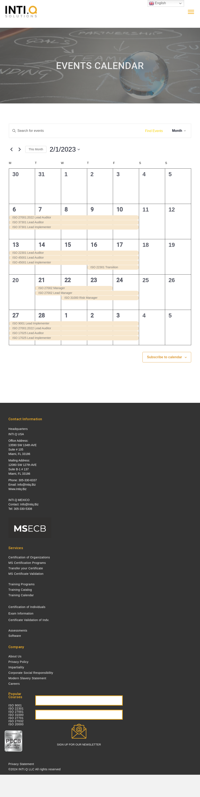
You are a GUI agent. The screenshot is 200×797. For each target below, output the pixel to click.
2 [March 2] (92, 315)
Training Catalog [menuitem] (20, 589)
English (157, 3)
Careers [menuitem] (14, 683)
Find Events (154, 131)
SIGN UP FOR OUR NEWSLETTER (79, 744)
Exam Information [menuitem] (20, 613)
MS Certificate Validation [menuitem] (25, 573)
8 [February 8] (66, 209)
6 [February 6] (14, 209)
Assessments (17, 630)
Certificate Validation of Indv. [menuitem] (28, 620)
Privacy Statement (21, 764)
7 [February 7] (40, 209)
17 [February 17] (119, 245)
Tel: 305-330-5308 (20, 508)
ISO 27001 (16, 711)
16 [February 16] (94, 245)
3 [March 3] (118, 315)
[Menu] (191, 12)
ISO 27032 (16, 721)
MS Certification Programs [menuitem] (27, 562)
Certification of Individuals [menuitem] (26, 607)
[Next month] (19, 149)
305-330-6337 (27, 480)
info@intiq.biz (26, 484)
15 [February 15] (67, 245)
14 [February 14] (41, 245)
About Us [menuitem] (14, 656)
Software (14, 635)
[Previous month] (11, 149)
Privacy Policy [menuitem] (18, 662)
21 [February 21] (41, 280)
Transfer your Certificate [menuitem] (25, 568)
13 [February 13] (15, 245)
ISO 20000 (16, 724)
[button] (79, 700)
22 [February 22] (67, 280)
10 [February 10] (119, 209)
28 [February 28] (41, 315)
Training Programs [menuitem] (21, 584)
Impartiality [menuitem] (16, 667)
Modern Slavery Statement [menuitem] (27, 678)
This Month (36, 149)
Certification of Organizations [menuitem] (29, 557)
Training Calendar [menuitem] (21, 595)
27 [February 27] (15, 315)
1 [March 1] (66, 315)
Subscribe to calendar (164, 357)
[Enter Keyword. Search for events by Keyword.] (75, 131)
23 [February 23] (94, 280)
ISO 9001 (15, 705)
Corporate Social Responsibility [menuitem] (30, 672)
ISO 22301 (16, 708)
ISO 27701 (16, 718)
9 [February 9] (92, 209)
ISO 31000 (16, 714)
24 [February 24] (119, 280)
